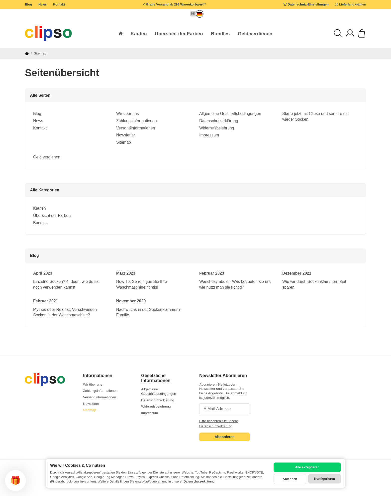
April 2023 (42, 273)
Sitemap (123, 142)
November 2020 (131, 301)
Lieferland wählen (352, 4)
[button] (194, 13)
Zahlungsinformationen (136, 121)
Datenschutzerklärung (218, 121)
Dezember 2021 (296, 273)
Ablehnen (290, 479)
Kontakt (59, 4)
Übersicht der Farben (52, 215)
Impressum (209, 135)
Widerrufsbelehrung (216, 128)
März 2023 (125, 273)
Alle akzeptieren (307, 467)
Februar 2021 (45, 301)
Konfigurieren (324, 479)
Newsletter (125, 135)
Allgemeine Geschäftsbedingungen (230, 113)
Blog (28, 4)
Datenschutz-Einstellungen (308, 4)
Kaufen (39, 208)
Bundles (40, 223)
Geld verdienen (255, 33)
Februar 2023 (211, 273)
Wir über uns (127, 113)
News (42, 4)
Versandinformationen (135, 128)
